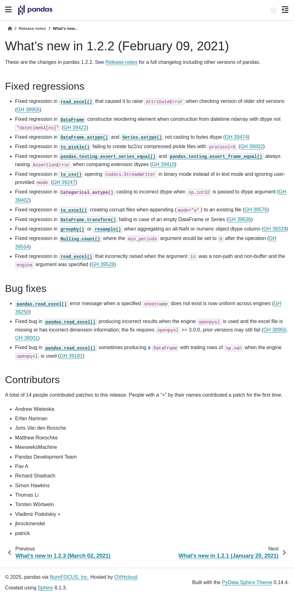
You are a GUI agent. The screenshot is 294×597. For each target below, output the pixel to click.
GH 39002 (251, 146)
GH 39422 (74, 127)
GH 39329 (275, 229)
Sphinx (45, 587)
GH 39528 (102, 264)
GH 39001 (26, 338)
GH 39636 (239, 219)
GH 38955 (28, 109)
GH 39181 (71, 356)
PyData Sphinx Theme (247, 582)
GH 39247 (63, 182)
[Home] (10, 28)
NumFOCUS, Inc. (69, 577)
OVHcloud (125, 577)
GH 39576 (255, 209)
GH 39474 (236, 137)
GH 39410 (163, 164)
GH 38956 (274, 329)
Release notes (32, 28)
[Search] (273, 10)
